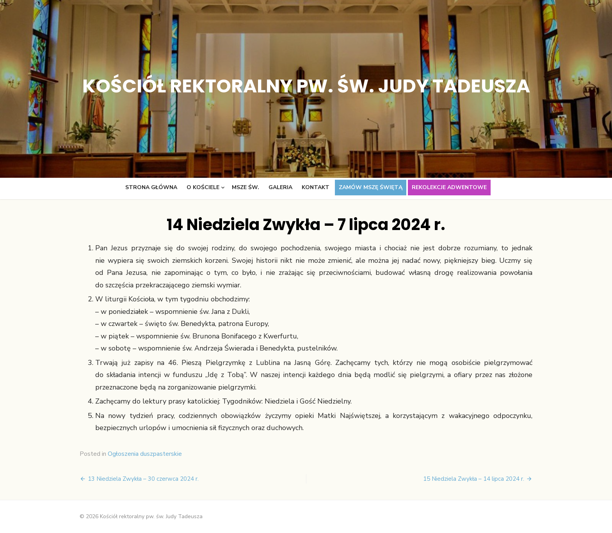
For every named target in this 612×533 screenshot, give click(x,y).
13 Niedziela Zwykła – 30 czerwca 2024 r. (143, 479)
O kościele (203, 187)
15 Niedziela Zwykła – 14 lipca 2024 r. (473, 479)
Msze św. (245, 187)
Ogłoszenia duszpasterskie (145, 454)
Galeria (280, 187)
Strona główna (151, 187)
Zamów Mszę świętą (370, 187)
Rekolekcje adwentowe (449, 187)
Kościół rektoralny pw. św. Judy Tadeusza (306, 86)
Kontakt (315, 187)
